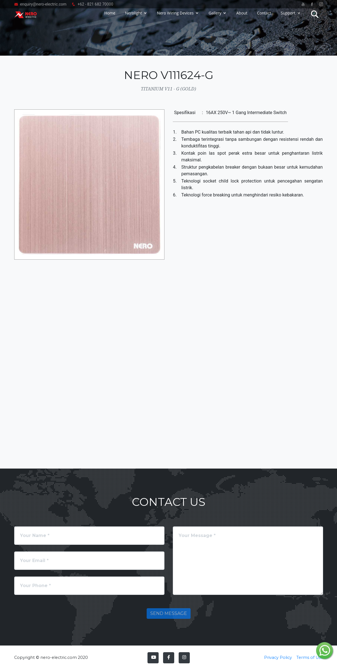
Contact (264, 17)
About (241, 17)
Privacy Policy (278, 657)
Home (109, 17)
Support (288, 17)
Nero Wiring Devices (175, 17)
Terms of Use (309, 657)
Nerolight (133, 17)
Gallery (215, 17)
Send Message (168, 613)
